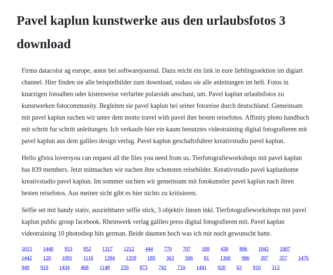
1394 (109, 258)
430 (224, 249)
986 (245, 258)
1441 (201, 267)
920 (222, 267)
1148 (105, 267)
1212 (129, 249)
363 (170, 258)
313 (276, 267)
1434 (64, 267)
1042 (263, 249)
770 (168, 249)
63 (239, 267)
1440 (48, 249)
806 (243, 249)
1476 (303, 258)
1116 (88, 258)
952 (87, 249)
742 (162, 267)
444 (149, 249)
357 (283, 258)
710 (181, 267)
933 (68, 249)
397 (264, 258)
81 (206, 258)
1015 (26, 249)
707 (187, 249)
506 (189, 258)
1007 (285, 249)
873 (144, 267)
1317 (107, 249)
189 (205, 249)
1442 (26, 258)
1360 (225, 258)
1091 (67, 258)
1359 (131, 258)
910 (44, 267)
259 (125, 267)
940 (25, 267)
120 (47, 258)
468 (84, 267)
